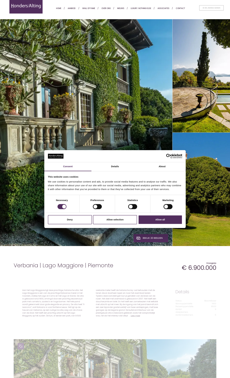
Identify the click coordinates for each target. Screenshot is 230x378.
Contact (180, 8)
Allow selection (114, 219)
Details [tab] (115, 166)
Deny (70, 219)
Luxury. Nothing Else (141, 8)
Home (58, 8)
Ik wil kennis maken (211, 8)
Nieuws (120, 8)
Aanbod (71, 8)
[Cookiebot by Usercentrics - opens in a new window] (168, 156)
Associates (163, 8)
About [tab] (162, 166)
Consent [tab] (68, 166)
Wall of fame (88, 8)
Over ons (106, 8)
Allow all (160, 219)
